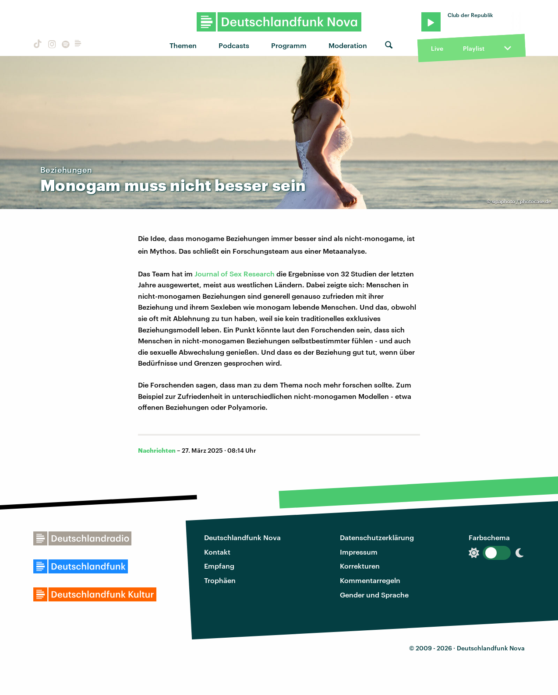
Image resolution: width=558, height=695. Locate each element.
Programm (289, 45)
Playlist (473, 48)
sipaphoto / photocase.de (521, 201)
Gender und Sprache (374, 594)
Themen (183, 45)
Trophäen (220, 580)
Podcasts (234, 45)
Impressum (359, 552)
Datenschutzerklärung (377, 537)
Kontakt (217, 552)
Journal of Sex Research (234, 273)
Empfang (219, 566)
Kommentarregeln (370, 580)
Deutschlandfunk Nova (242, 537)
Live (437, 48)
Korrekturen (360, 566)
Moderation (347, 45)
